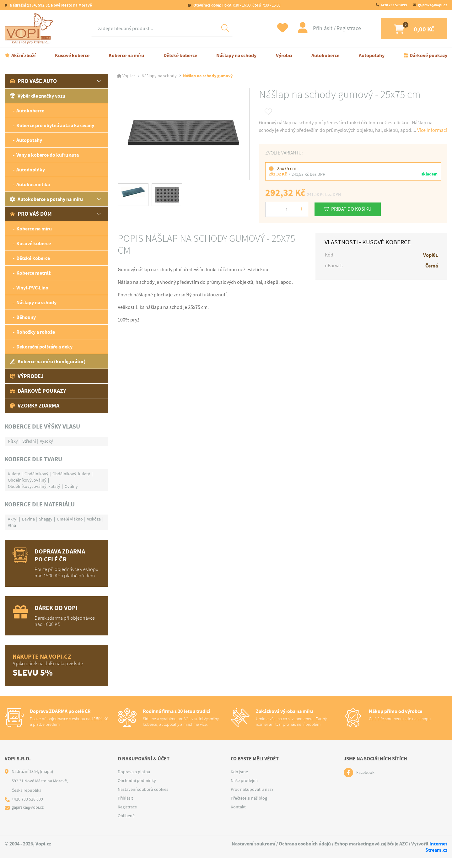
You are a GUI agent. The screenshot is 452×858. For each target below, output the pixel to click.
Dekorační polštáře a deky (44, 346)
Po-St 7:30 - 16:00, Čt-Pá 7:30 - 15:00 (236, 5)
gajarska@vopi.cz (432, 5)
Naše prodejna (244, 780)
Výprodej (27, 376)
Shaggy (45, 519)
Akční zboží (23, 55)
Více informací (432, 130)
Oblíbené (126, 815)
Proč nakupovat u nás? (252, 789)
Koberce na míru (126, 55)
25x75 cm (286, 168)
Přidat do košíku (352, 209)
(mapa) (46, 771)
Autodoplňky (30, 169)
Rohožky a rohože (35, 332)
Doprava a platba (134, 771)
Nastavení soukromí (253, 843)
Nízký (13, 441)
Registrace (344, 28)
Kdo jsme (239, 771)
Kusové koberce (72, 55)
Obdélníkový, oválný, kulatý (34, 486)
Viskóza (94, 519)
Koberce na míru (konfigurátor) (48, 361)
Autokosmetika (33, 184)
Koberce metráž (33, 273)
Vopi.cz (128, 75)
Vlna (12, 525)
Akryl (13, 519)
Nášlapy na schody (236, 55)
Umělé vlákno (70, 519)
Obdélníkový (36, 474)
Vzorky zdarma (34, 405)
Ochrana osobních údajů (305, 843)
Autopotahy (372, 55)
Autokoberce (325, 55)
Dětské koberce (180, 55)
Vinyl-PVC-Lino (32, 287)
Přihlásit (318, 28)
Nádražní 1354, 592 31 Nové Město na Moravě (50, 5)
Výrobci (284, 55)
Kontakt (238, 807)
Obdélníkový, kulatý (71, 474)
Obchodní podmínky (137, 780)
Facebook (365, 772)
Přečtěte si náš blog (249, 798)
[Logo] (30, 28)
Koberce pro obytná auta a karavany (55, 125)
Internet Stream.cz (436, 846)
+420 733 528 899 (393, 5)
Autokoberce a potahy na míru (46, 199)
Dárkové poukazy (428, 55)
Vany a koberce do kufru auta (47, 155)
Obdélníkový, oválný (27, 480)
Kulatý (14, 474)
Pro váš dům (31, 214)
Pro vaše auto (33, 81)
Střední (29, 441)
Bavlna (28, 519)
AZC (403, 843)
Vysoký (46, 441)
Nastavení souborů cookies (143, 789)
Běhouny (26, 317)
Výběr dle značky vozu (37, 96)
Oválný (71, 486)
